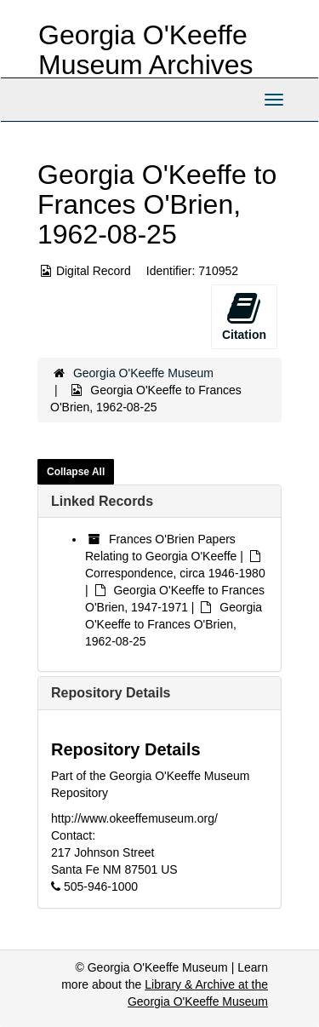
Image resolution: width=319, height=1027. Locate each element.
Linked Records (102, 501)
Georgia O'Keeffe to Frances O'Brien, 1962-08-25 (173, 624)
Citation (244, 315)
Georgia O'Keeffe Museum (143, 373)
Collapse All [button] (76, 472)
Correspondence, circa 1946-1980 (175, 573)
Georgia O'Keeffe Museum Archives (145, 50)
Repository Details (110, 693)
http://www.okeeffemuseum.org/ (134, 818)
